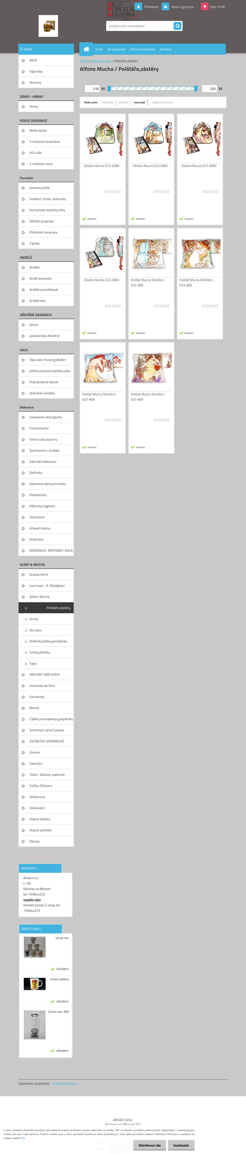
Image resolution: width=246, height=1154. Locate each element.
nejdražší (123, 102)
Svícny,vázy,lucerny (43, 439)
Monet (34, 707)
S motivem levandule (44, 141)
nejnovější (139, 102)
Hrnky (33, 106)
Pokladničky (38, 494)
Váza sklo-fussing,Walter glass (47, 361)
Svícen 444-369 (58, 1011)
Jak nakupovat (116, 49)
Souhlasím (181, 1145)
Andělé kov (37, 300)
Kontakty (166, 49)
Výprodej (35, 71)
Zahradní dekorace (42, 461)
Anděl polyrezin (40, 278)
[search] (177, 26)
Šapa (33, 663)
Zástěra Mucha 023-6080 (102, 165)
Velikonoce (37, 796)
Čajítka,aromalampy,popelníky (51, 719)
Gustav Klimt (38, 574)
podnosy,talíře (39, 187)
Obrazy (34, 841)
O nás (99, 49)
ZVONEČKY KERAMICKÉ (46, 741)
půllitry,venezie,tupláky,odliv (49, 370)
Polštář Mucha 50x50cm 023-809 (147, 282)
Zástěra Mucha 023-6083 (102, 280)
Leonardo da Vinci (42, 685)
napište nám (32, 899)
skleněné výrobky (42, 393)
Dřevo (33, 324)
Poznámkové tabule (43, 382)
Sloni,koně (36, 517)
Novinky (35, 82)
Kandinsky (36, 696)
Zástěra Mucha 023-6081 (150, 165)
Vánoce (34, 752)
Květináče (36, 539)
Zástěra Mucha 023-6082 (199, 165)
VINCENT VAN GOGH (44, 674)
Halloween (37, 807)
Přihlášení (151, 6)
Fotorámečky (39, 428)
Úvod (83, 60)
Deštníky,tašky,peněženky (48, 641)
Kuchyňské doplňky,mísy (47, 210)
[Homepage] (88, 49)
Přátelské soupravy (43, 232)
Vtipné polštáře (40, 830)
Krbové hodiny (39, 528)
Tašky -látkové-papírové (47, 774)
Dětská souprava (41, 221)
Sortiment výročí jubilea (46, 730)
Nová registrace (182, 6)
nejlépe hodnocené (162, 102)
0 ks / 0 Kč (217, 6)
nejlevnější (108, 102)
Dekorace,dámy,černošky (47, 483)
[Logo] (48, 26)
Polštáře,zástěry (58, 607)
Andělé (34, 267)
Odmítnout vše (149, 1145)
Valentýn (35, 763)
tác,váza (35, 630)
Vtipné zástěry (40, 819)
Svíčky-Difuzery (40, 785)
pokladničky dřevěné (44, 335)
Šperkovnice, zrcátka (44, 450)
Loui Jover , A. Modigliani (47, 585)
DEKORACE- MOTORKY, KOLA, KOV (51, 552)
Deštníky (35, 472)
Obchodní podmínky (142, 49)
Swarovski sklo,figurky (45, 417)
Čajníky (34, 243)
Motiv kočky (38, 130)
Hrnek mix (62, 938)
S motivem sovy (41, 163)
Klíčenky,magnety (42, 506)
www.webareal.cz (66, 1083)
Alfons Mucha (39, 596)
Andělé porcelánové (43, 289)
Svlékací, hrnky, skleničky (47, 198)
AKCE (33, 60)
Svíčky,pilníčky (39, 652)
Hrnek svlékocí (59, 979)
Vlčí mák (35, 152)
